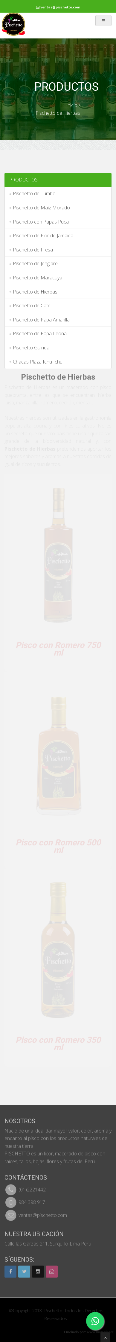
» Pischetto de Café (30, 305)
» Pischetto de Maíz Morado (39, 207)
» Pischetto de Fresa (31, 249)
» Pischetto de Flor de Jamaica (41, 235)
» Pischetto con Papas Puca (39, 221)
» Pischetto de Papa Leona (38, 333)
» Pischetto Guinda (29, 347)
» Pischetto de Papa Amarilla (39, 319)
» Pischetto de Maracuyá (35, 277)
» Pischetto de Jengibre (33, 263)
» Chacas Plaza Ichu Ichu (35, 361)
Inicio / (73, 105)
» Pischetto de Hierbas (33, 291)
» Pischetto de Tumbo (32, 193)
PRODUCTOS (23, 179)
